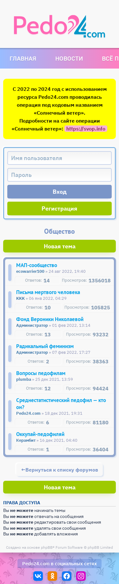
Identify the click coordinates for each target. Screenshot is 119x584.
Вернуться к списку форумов (61, 470)
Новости (69, 58)
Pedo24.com (36, 564)
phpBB (47, 547)
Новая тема (60, 246)
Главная (23, 58)
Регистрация (59, 208)
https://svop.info (85, 128)
